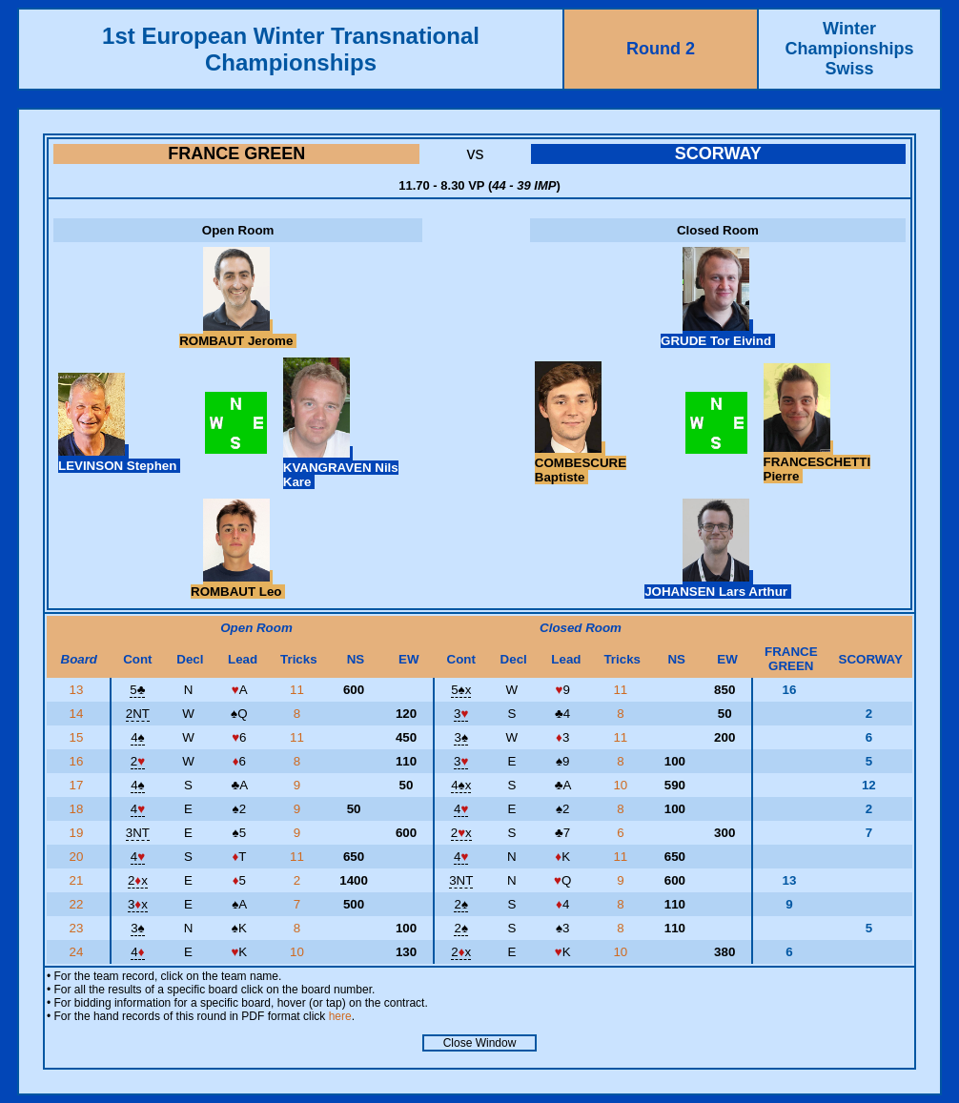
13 (79, 690)
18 (79, 809)
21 (79, 880)
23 (79, 928)
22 (79, 904)
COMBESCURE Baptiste (580, 462)
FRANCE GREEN (236, 153)
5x (461, 690)
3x (138, 904)
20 (79, 856)
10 (622, 785)
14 (79, 713)
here (340, 1016)
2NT (138, 713)
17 (79, 785)
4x (461, 785)
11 (299, 690)
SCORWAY (718, 153)
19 (79, 833)
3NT (138, 833)
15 (79, 737)
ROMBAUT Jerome (237, 333)
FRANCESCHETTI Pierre (817, 461)
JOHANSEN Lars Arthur (717, 584)
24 (79, 952)
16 (79, 761)
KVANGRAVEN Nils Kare (340, 467)
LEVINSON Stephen (119, 458)
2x (461, 833)
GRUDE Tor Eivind (718, 333)
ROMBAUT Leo (238, 584)
